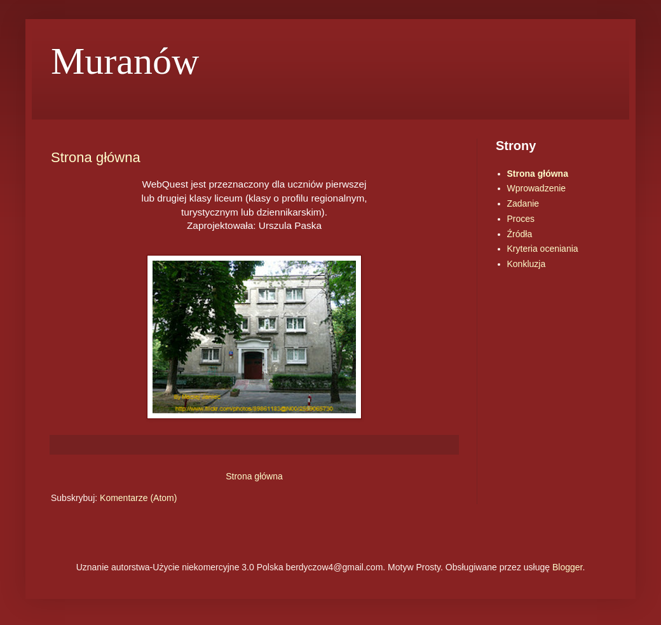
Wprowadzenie (536, 188)
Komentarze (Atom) (138, 498)
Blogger (567, 567)
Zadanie (523, 203)
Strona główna (95, 157)
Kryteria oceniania (542, 249)
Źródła (520, 234)
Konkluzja (526, 264)
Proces (521, 219)
